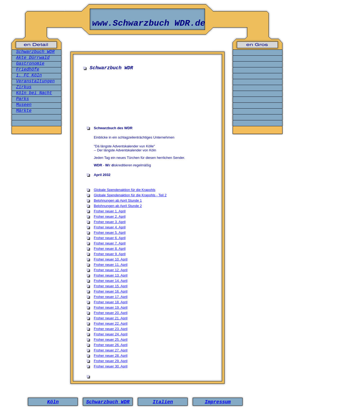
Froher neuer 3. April (110, 222)
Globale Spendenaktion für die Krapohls (124, 190)
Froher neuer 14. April (111, 281)
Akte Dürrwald (33, 57)
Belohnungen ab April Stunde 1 (118, 200)
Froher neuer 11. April (111, 265)
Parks (22, 99)
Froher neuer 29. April (111, 361)
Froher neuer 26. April (111, 345)
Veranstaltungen (35, 81)
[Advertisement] (148, 89)
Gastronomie (30, 63)
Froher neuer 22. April (111, 323)
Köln (53, 402)
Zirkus (24, 87)
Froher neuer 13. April (111, 275)
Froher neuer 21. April (111, 318)
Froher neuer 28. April (111, 356)
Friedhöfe (27, 69)
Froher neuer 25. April (111, 340)
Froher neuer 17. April (111, 297)
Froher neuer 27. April (111, 350)
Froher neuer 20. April (111, 313)
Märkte (24, 110)
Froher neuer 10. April (111, 259)
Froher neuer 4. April (110, 227)
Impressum (218, 402)
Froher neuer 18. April (111, 302)
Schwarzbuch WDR (35, 51)
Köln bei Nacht (34, 93)
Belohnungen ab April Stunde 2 (118, 206)
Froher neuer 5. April (110, 233)
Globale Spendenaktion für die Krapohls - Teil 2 (130, 195)
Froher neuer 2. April (110, 216)
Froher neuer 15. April (111, 286)
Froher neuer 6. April (110, 238)
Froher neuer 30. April (111, 366)
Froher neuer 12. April (111, 270)
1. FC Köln (29, 75)
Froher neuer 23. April (111, 329)
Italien (163, 402)
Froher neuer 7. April (110, 243)
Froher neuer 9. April (110, 254)
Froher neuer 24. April (111, 334)
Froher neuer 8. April (110, 249)
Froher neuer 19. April (111, 307)
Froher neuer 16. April (111, 291)
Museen (24, 104)
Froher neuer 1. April (110, 211)
